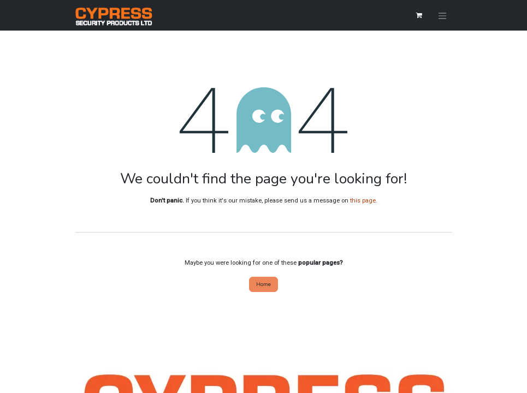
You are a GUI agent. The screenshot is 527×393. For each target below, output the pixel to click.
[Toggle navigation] (442, 15)
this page (363, 200)
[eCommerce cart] (419, 15)
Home (263, 284)
